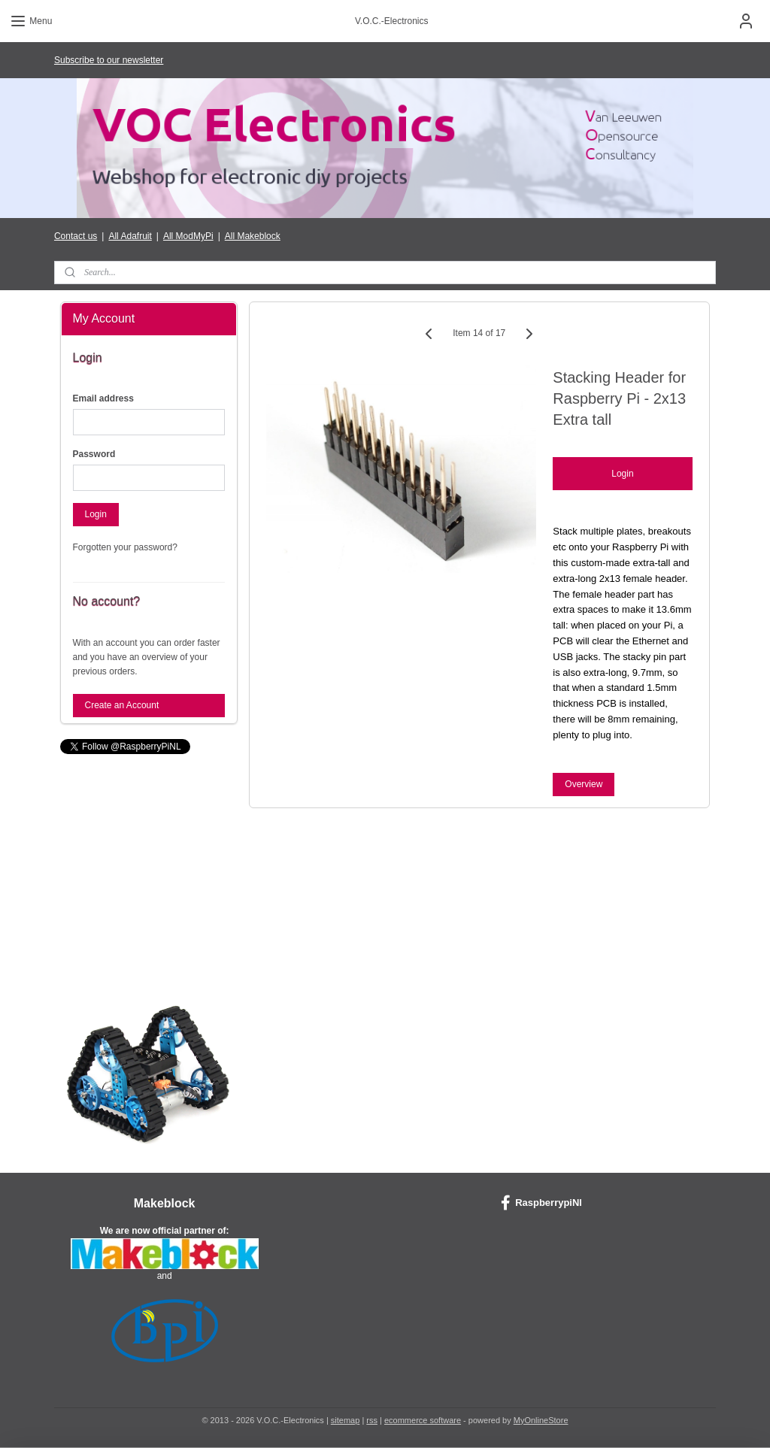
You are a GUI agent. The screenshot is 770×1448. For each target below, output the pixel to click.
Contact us (75, 236)
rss (371, 1420)
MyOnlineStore (541, 1420)
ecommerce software (422, 1420)
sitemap (345, 1420)
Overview (584, 784)
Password (94, 454)
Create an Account (122, 705)
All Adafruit (129, 236)
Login (623, 474)
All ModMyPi (188, 236)
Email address (103, 398)
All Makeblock (252, 236)
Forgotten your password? (125, 547)
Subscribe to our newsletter (108, 60)
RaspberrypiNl (541, 1202)
